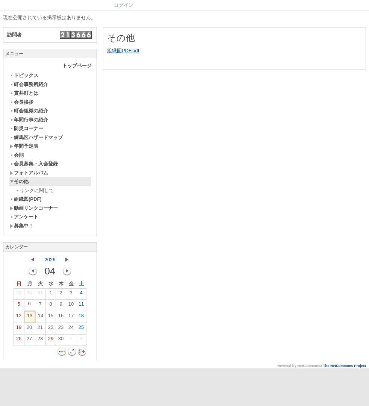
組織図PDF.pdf (123, 50)
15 (50, 317)
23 (61, 328)
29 (18, 294)
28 (40, 340)
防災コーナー (26, 128)
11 (81, 305)
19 (18, 328)
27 (29, 340)
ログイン (123, 5)
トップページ (77, 65)
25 (81, 328)
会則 (17, 155)
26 (18, 340)
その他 (19, 181)
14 (40, 317)
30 (29, 294)
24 (71, 328)
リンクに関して (34, 190)
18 (81, 317)
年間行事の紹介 (29, 120)
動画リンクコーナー (34, 208)
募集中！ (21, 226)
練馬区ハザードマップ (36, 137)
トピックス (24, 75)
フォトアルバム (29, 173)
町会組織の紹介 (29, 111)
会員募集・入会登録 (34, 164)
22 (50, 328)
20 (29, 328)
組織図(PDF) (26, 199)
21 (40, 328)
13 (29, 317)
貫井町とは (24, 93)
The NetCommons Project (344, 366)
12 (18, 317)
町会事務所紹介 (29, 84)
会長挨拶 (21, 102)
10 (71, 305)
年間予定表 (24, 146)
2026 (50, 259)
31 (40, 294)
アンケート (24, 217)
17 (71, 317)
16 (61, 317)
